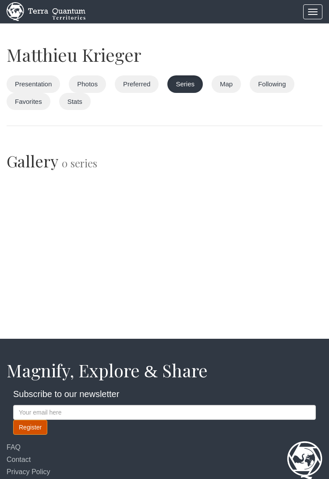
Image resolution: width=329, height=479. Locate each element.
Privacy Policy (28, 471)
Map (226, 84)
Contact (19, 459)
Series (185, 84)
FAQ (14, 447)
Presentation (33, 84)
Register (30, 427)
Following (272, 84)
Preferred (137, 84)
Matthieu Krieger (74, 54)
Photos (87, 84)
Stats (74, 101)
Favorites (28, 101)
